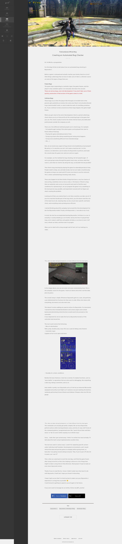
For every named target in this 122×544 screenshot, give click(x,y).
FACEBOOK (59, 496)
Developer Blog (81, 508)
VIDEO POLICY (74, 538)
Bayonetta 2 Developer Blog (67, 508)
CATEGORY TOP (68, 517)
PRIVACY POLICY (66, 538)
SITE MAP (80, 538)
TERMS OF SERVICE (57, 538)
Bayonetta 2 (54, 508)
